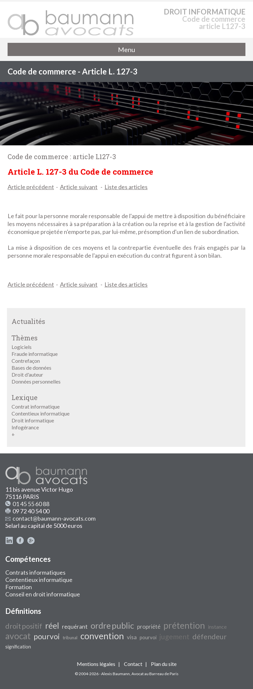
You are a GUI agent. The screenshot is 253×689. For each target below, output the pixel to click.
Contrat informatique (36, 406)
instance (217, 626)
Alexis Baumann (115, 673)
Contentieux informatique (41, 413)
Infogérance (25, 427)
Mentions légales (96, 664)
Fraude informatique (35, 354)
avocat (18, 636)
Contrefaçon (26, 361)
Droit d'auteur (27, 374)
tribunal (70, 637)
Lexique (25, 397)
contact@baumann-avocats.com (54, 518)
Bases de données (31, 367)
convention (102, 636)
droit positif (23, 626)
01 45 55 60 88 (31, 503)
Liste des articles (126, 186)
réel (52, 625)
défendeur (209, 636)
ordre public (112, 625)
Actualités (28, 321)
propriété (148, 626)
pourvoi (47, 636)
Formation (18, 586)
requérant (75, 626)
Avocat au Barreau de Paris (155, 673)
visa (132, 637)
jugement (174, 636)
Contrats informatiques (35, 572)
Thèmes (25, 337)
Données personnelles (36, 381)
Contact (133, 664)
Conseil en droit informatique (42, 594)
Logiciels (22, 347)
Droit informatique (33, 420)
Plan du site (164, 664)
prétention (184, 625)
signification (18, 646)
